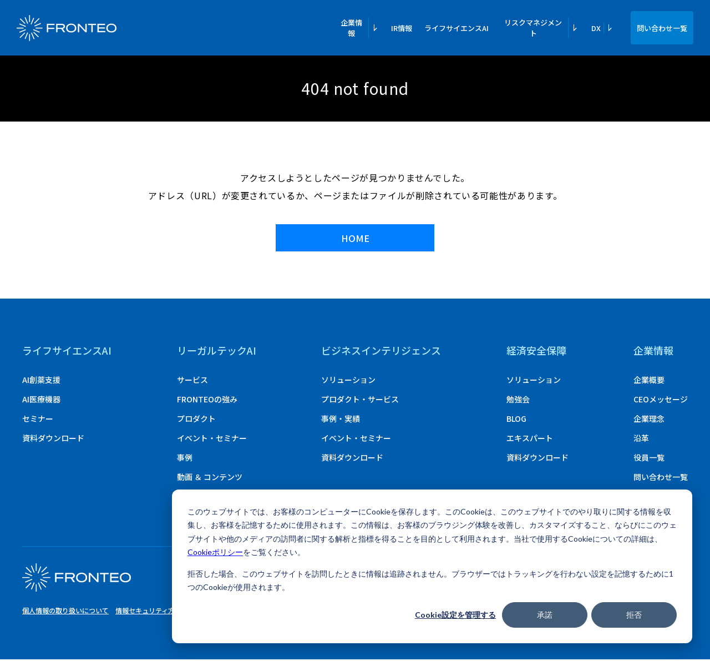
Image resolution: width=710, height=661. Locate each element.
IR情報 (401, 28)
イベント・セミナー (212, 439)
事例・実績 (340, 420)
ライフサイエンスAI (456, 28)
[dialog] (432, 566)
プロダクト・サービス (360, 400)
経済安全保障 (536, 352)
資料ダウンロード (53, 439)
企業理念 (649, 420)
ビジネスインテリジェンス (381, 352)
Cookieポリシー (215, 552)
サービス (192, 381)
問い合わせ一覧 (662, 28)
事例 (184, 459)
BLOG (516, 420)
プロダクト (196, 420)
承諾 (544, 614)
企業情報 (653, 352)
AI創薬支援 (41, 381)
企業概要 (649, 381)
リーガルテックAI (216, 352)
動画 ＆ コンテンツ (209, 478)
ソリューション (348, 381)
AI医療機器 (41, 400)
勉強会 (518, 400)
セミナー (37, 420)
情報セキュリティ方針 (148, 612)
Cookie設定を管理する (455, 614)
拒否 (634, 614)
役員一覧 (649, 459)
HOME (355, 239)
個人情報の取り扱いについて (65, 612)
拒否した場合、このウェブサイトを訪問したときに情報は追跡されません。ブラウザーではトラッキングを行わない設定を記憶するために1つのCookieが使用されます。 (430, 580)
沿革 (641, 439)
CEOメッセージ (660, 400)
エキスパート (529, 439)
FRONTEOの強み (207, 400)
